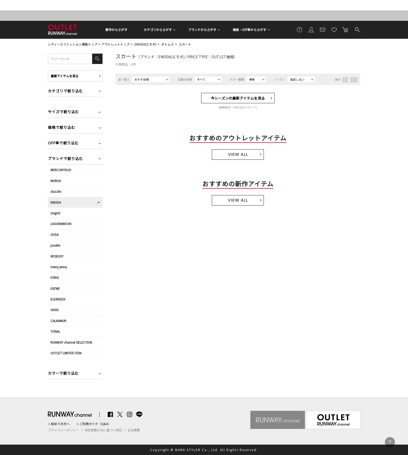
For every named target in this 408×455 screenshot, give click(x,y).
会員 (311, 29)
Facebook (110, 414)
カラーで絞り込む (63, 373)
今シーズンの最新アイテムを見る (238, 98)
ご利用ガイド (300, 29)
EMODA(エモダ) (145, 44)
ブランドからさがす (202, 29)
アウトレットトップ (115, 44)
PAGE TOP (390, 442)
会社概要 (134, 430)
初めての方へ (60, 423)
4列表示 (354, 79)
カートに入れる (345, 29)
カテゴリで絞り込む (65, 91)
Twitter (120, 414)
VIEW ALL (238, 154)
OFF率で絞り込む (63, 143)
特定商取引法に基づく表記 (103, 430)
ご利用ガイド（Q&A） (95, 423)
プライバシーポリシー (63, 430)
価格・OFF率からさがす (249, 29)
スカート (185, 44)
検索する (357, 29)
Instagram (129, 414)
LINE (139, 414)
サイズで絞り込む (63, 112)
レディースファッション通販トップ (72, 44)
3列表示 (345, 79)
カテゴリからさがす (158, 29)
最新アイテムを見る (65, 76)
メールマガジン (323, 29)
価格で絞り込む (61, 128)
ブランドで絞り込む (65, 159)
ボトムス (167, 44)
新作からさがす (116, 29)
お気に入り (334, 29)
